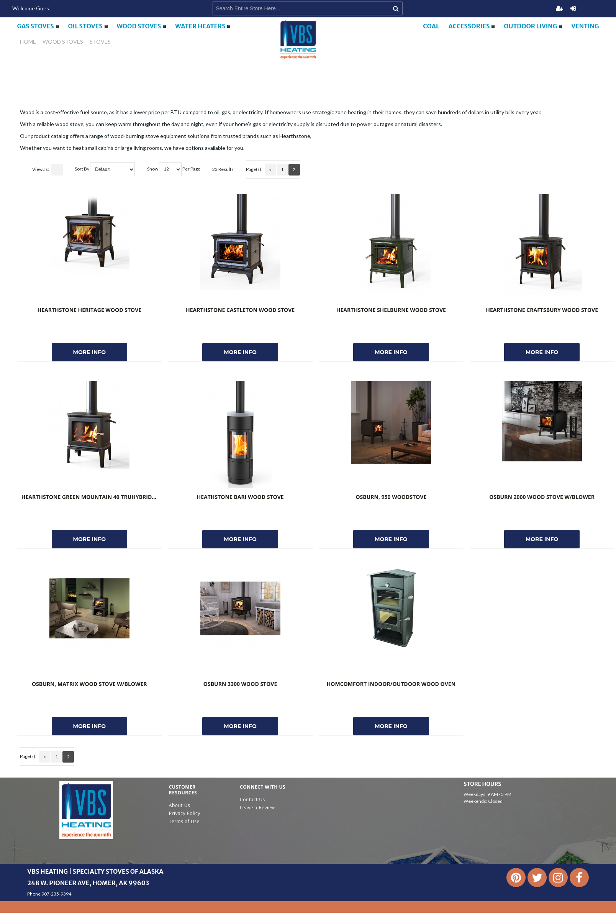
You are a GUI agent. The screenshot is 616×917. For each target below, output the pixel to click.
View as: (40, 169)
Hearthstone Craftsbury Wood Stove (542, 309)
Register (559, 8)
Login (573, 8)
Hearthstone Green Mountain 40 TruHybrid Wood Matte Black (115, 496)
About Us (179, 805)
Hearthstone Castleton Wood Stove (240, 309)
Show (152, 169)
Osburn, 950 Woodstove (391, 496)
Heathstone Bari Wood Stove (240, 496)
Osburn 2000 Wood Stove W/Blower (542, 496)
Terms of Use (184, 821)
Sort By (82, 169)
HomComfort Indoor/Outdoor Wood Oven (391, 683)
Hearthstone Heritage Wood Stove (89, 309)
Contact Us (252, 799)
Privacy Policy (184, 813)
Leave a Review (257, 807)
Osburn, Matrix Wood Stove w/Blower (89, 683)
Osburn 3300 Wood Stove (240, 683)
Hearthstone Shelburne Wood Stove (391, 309)
